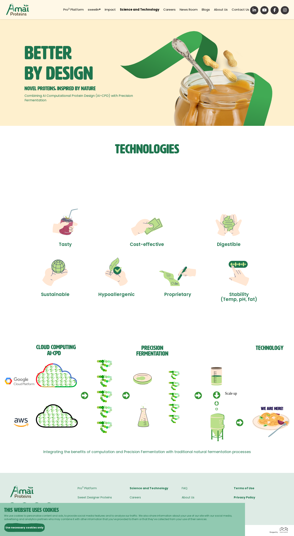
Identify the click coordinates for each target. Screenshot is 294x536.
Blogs (208, 10)
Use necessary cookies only (24, 527)
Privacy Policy (244, 497)
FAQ (184, 488)
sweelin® (102, 10)
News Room (192, 10)
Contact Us (241, 10)
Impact (117, 10)
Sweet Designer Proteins (95, 497)
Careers (174, 10)
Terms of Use (244, 488)
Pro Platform (81, 9)
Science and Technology (145, 10)
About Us (222, 10)
